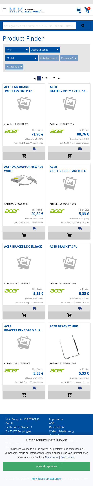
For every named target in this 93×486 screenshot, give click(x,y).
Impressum (52, 457)
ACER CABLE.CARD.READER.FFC (68, 169)
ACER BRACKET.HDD (64, 326)
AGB (51, 423)
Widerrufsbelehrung (61, 431)
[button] (6, 10)
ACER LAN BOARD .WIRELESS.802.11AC (18, 89)
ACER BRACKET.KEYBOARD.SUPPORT (26, 328)
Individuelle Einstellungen (46, 478)
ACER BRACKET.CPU (64, 247)
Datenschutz (68, 457)
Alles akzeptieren (46, 466)
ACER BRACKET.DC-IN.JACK (23, 247)
